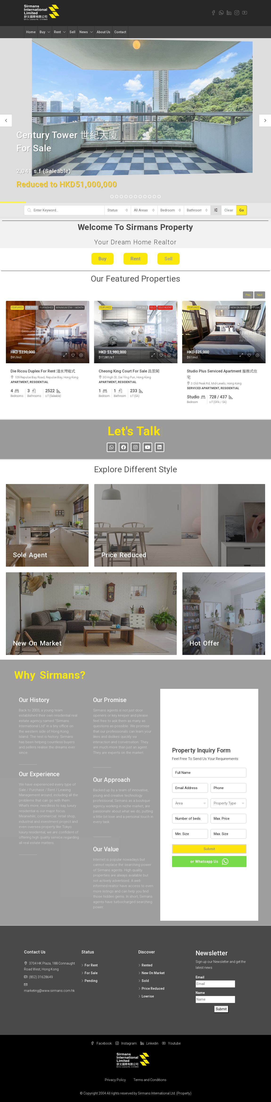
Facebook (101, 1043)
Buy (42, 32)
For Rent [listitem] (89, 965)
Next (260, 295)
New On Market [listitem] (151, 973)
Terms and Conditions (149, 1080)
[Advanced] (216, 210)
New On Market (240, 307)
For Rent (31, 307)
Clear (228, 210)
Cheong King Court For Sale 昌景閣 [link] (129, 371)
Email (200, 977)
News (83, 32)
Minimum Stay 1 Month (70, 307)
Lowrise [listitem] (146, 996)
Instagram (126, 1043)
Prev (248, 295)
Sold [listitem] (143, 981)
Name (200, 993)
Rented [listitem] (145, 965)
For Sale (142, 307)
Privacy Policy (115, 1080)
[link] (47, 332)
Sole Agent (165, 307)
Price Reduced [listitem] (151, 988)
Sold (153, 307)
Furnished (46, 307)
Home (31, 32)
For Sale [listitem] (89, 973)
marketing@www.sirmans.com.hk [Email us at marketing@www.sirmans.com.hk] (49, 991)
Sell (72, 32)
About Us (103, 32)
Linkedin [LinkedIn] (149, 1043)
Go (241, 210)
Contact (120, 32)
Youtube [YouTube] (171, 1043)
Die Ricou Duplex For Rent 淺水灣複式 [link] (43, 371)
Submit (209, 849)
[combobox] (117, 210)
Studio (256, 307)
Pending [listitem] (89, 981)
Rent (57, 32)
